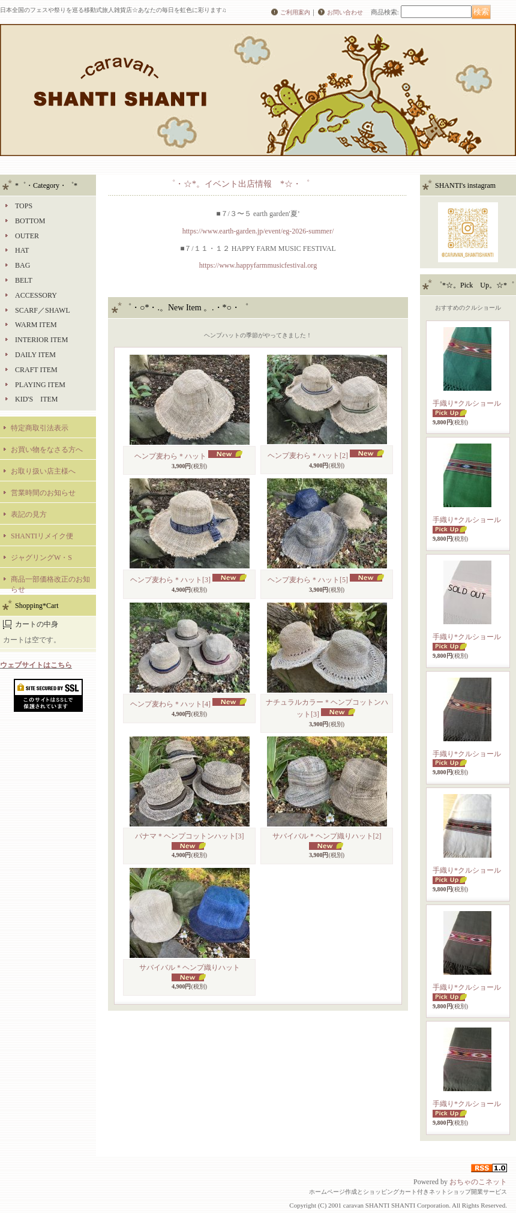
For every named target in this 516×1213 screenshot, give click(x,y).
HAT (22, 250)
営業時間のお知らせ (43, 493)
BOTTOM (30, 221)
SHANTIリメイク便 (42, 536)
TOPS (23, 206)
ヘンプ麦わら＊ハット (170, 456)
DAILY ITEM (35, 355)
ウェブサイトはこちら (36, 665)
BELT (23, 280)
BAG (22, 265)
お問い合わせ (345, 12)
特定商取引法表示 (39, 428)
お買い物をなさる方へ (47, 449)
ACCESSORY (36, 295)
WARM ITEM (36, 325)
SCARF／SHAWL (42, 310)
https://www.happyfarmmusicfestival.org (258, 265)
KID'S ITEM (36, 399)
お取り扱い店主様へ (43, 471)
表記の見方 (29, 514)
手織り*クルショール (467, 403)
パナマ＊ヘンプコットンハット (189, 836)
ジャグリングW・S (41, 557)
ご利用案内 (295, 12)
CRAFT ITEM (36, 370)
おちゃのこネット (478, 1182)
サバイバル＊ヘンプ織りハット (327, 836)
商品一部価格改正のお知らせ (50, 582)
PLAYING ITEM (40, 385)
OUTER (27, 236)
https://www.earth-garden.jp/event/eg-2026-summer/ (258, 231)
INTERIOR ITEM (41, 340)
